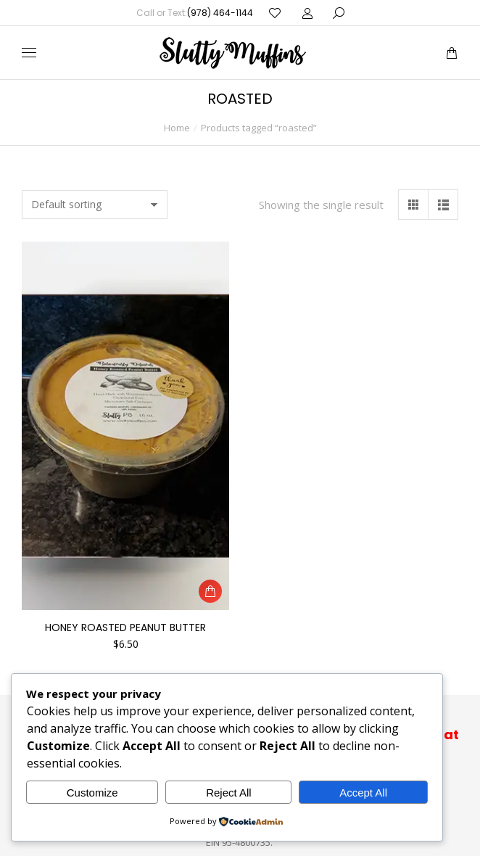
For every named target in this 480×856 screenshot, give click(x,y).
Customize (92, 792)
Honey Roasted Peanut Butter (125, 627)
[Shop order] (94, 204)
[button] (210, 591)
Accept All (363, 792)
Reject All (229, 792)
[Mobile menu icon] (29, 52)
